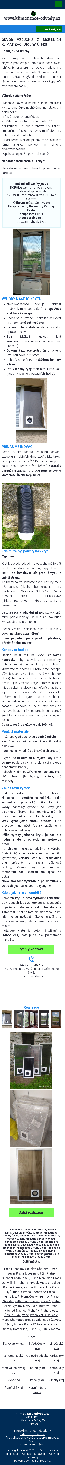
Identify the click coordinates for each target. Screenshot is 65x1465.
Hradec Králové (47, 1324)
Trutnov (43, 1306)
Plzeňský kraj (14, 1387)
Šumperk (16, 1292)
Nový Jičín (30, 1306)
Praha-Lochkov (14, 1269)
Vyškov (17, 1306)
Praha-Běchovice (34, 1292)
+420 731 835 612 (32, 1434)
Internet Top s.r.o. (40, 1460)
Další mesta (52, 1329)
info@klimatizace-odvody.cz (32, 1430)
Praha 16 (23, 1282)
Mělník (11, 1282)
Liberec (34, 1301)
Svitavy (18, 1324)
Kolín (17, 1278)
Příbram (22, 1296)
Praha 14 (34, 1310)
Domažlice (20, 1329)
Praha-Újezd (49, 1310)
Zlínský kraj (56, 1380)
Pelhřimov (21, 1301)
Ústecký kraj (37, 1380)
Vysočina (14, 1380)
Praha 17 (30, 1324)
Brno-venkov (42, 1287)
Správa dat (40, 1453)
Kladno (28, 1287)
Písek (25, 1278)
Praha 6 (46, 1301)
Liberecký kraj (37, 1368)
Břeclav (30, 1319)
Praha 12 (34, 1329)
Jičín (42, 1273)
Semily (7, 1329)
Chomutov (17, 1319)
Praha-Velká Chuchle (44, 1315)
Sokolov (30, 1269)
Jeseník (32, 1273)
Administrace (12, 1453)
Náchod (21, 1310)
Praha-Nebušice (41, 1278)
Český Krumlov (39, 1296)
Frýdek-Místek (39, 1282)
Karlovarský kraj (13, 1343)
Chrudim (43, 1269)
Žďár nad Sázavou (48, 1319)
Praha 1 (21, 1273)
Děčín (8, 1324)
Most (5, 1319)
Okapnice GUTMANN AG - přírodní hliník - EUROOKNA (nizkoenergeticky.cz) (31, 595)
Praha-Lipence (12, 1287)
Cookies (27, 1453)
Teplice (55, 1282)
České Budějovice (16, 1315)
